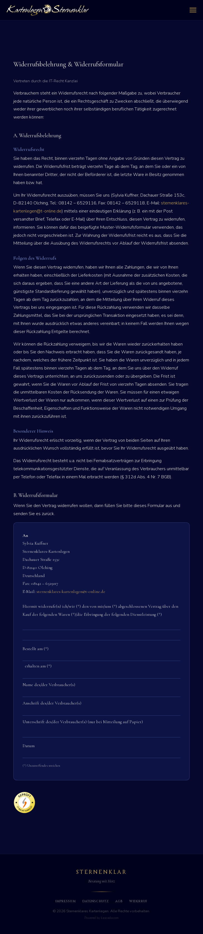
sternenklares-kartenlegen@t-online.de (70, 591)
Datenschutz (95, 901)
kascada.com (110, 918)
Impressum (65, 901)
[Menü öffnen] (193, 10)
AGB (119, 901)
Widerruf (138, 901)
